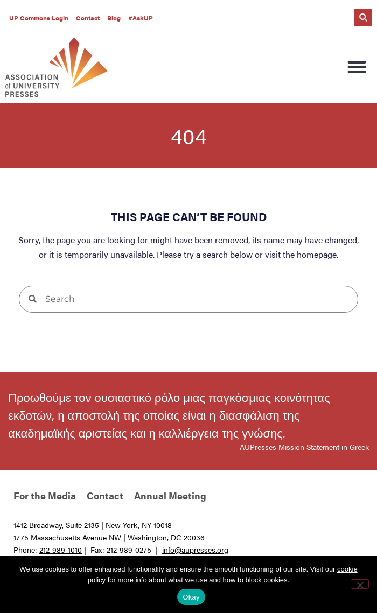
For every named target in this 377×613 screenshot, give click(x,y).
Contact (88, 18)
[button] (363, 17)
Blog (114, 18)
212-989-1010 (60, 549)
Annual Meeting (170, 495)
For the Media (44, 495)
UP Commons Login (38, 18)
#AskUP (140, 18)
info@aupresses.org (195, 549)
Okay (191, 597)
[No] (360, 584)
